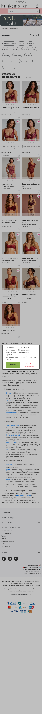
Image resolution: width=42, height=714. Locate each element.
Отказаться (29, 364)
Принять (13, 365)
